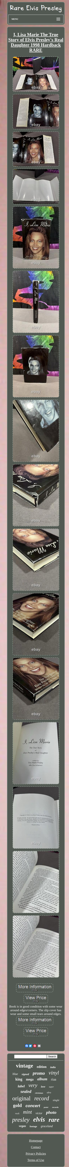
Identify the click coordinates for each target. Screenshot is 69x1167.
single (56, 1100)
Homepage (36, 1140)
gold (17, 1105)
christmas (39, 1093)
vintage (24, 1066)
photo (51, 1112)
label (21, 1086)
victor (39, 1113)
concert (32, 1105)
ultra (49, 1092)
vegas (22, 1126)
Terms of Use (35, 1160)
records (55, 1107)
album (42, 1079)
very (32, 1085)
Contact (36, 1147)
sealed (25, 1091)
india (53, 1067)
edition (42, 1067)
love (43, 1086)
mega (29, 1079)
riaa (53, 1079)
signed (25, 1074)
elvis (39, 1119)
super (51, 1086)
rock (17, 1113)
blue (15, 1074)
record (41, 1098)
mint (27, 1112)
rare (54, 1119)
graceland (47, 1126)
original (21, 1098)
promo (39, 1073)
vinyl (54, 1073)
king (18, 1079)
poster (46, 1107)
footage (33, 1126)
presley (20, 1119)
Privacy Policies (36, 1153)
